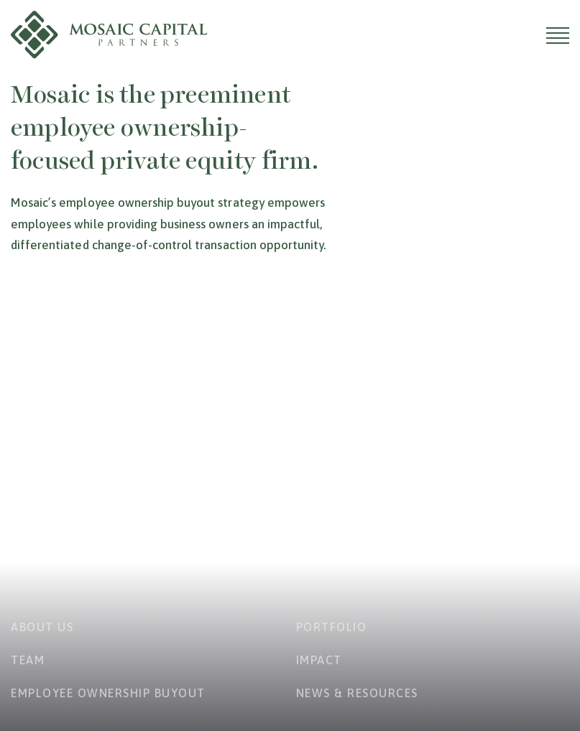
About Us (42, 626)
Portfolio (331, 626)
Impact (319, 659)
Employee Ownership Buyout (108, 692)
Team (28, 659)
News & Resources (357, 692)
